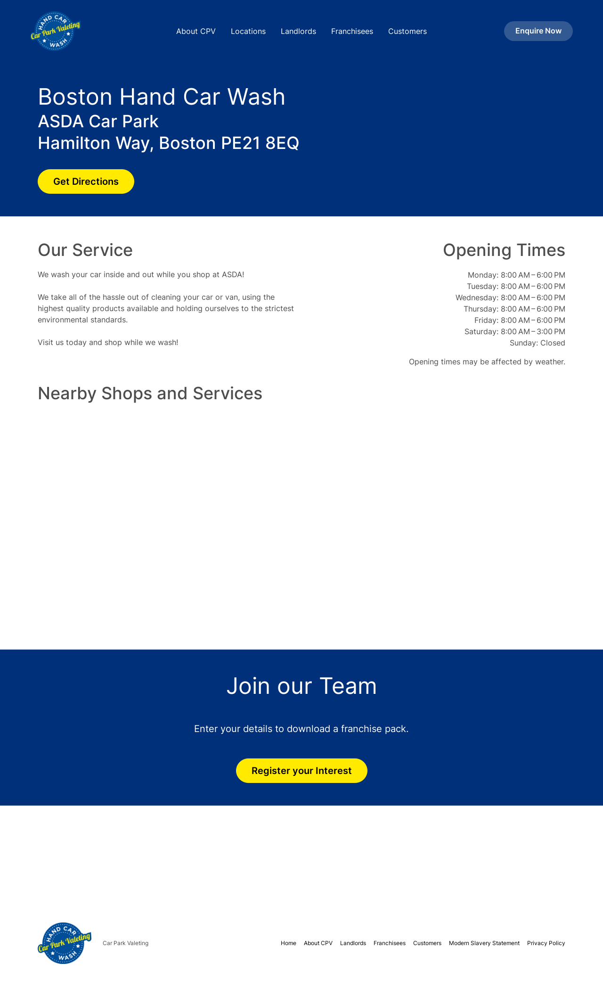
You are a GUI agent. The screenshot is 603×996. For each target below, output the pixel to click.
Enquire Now (538, 30)
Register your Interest (302, 770)
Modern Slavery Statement (484, 943)
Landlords (298, 31)
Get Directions (86, 181)
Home (288, 943)
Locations (248, 31)
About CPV (196, 31)
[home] (86, 31)
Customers (407, 31)
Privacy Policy (546, 943)
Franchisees (352, 31)
